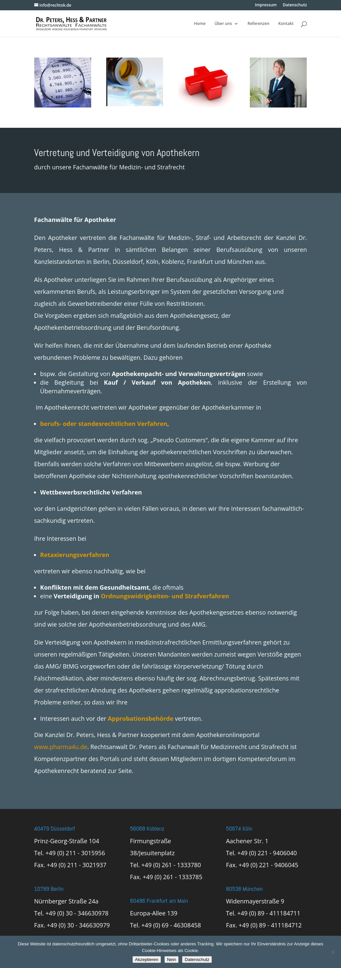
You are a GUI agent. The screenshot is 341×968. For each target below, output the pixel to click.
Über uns (223, 23)
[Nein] (332, 952)
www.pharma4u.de (60, 747)
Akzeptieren (146, 959)
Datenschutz (295, 5)
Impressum (265, 5)
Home (200, 23)
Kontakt (286, 23)
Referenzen (258, 23)
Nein (171, 959)
